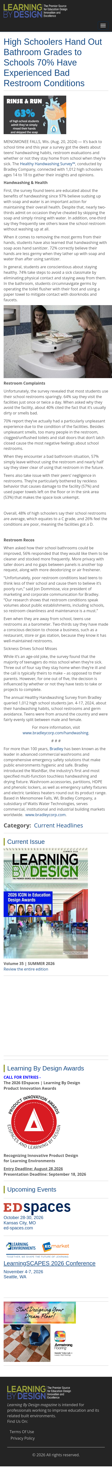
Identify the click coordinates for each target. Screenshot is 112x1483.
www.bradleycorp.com (45, 814)
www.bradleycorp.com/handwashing (55, 732)
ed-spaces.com (18, 1228)
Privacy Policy (23, 1438)
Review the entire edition (26, 969)
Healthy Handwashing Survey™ (47, 163)
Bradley (56, 748)
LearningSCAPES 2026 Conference (50, 1263)
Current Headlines (58, 825)
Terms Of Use (22, 1431)
